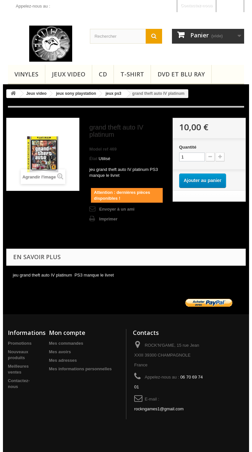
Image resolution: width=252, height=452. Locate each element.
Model (95, 149)
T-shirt (132, 74)
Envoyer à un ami (117, 209)
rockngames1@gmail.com (158, 408)
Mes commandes (66, 343)
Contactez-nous (196, 5)
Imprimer (108, 218)
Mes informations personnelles (80, 368)
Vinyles (26, 74)
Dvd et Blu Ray (181, 74)
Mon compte (67, 333)
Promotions (20, 343)
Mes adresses (63, 360)
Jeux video (68, 74)
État (93, 158)
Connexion (230, 5)
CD (103, 74)
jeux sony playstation (76, 93)
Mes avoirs (60, 351)
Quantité (188, 147)
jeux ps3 (113, 93)
